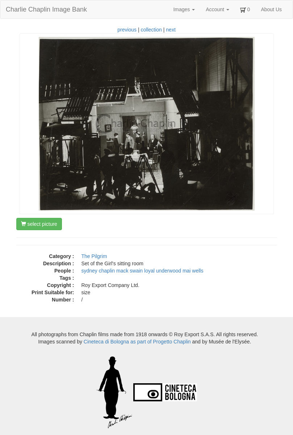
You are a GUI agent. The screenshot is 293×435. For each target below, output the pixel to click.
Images (184, 9)
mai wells (193, 271)
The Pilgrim (94, 256)
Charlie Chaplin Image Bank (46, 9)
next (170, 30)
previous (127, 30)
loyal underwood (162, 271)
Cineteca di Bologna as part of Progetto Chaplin (137, 342)
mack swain (129, 271)
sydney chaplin (98, 271)
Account (217, 9)
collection (151, 30)
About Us (271, 9)
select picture (39, 224)
